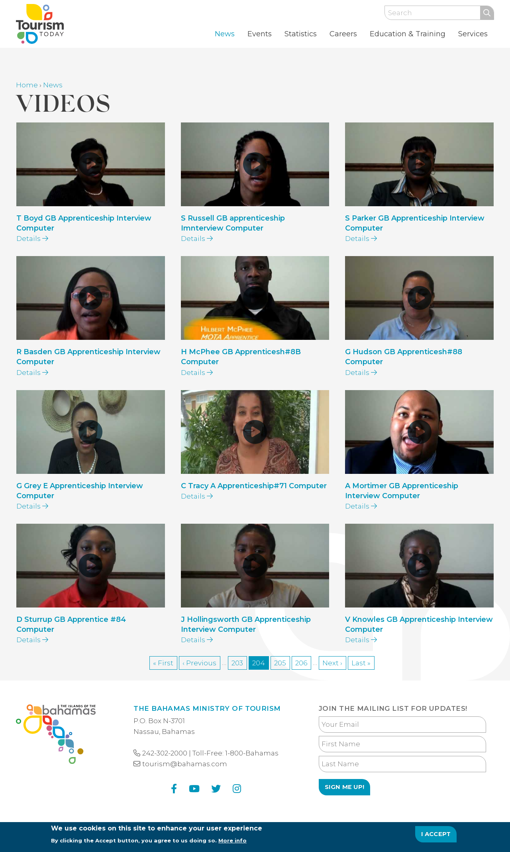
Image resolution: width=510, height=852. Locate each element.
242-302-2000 (164, 753)
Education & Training (407, 34)
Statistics (300, 34)
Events (259, 34)
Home (27, 85)
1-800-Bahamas (252, 753)
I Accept (436, 837)
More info (232, 843)
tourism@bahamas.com (184, 764)
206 (303, 662)
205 (282, 662)
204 (260, 664)
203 (239, 662)
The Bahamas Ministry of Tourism (206, 708)
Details (32, 239)
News (225, 34)
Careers (343, 34)
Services (473, 34)
